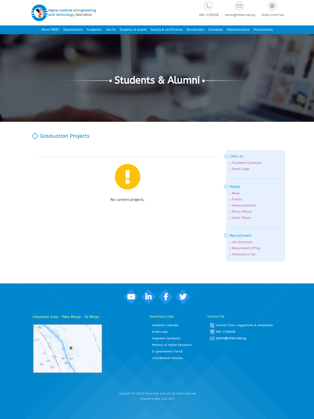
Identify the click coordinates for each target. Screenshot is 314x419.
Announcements (244, 205)
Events (237, 199)
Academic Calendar (247, 163)
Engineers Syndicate (166, 338)
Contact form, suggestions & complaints (241, 325)
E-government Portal (167, 351)
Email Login (240, 169)
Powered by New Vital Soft (157, 398)
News (236, 193)
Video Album (241, 218)
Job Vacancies (242, 242)
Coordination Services (167, 358)
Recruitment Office (246, 248)
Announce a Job (244, 254)
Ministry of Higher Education (172, 345)
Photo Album (242, 212)
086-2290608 (222, 332)
